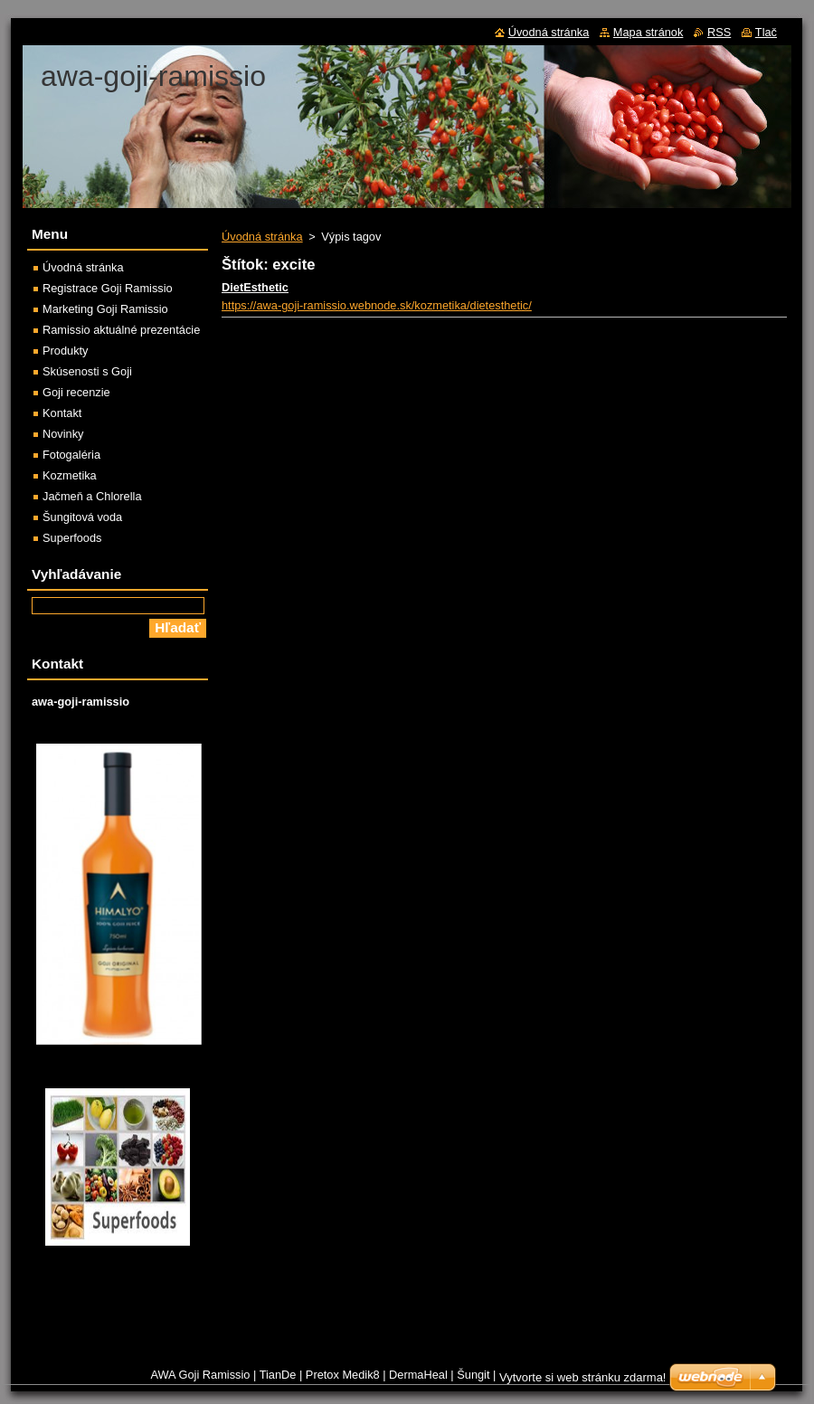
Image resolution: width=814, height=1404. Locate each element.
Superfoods (72, 538)
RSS (719, 32)
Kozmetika (70, 475)
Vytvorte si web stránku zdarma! (582, 1377)
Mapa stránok (648, 32)
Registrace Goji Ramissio (108, 288)
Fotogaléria (71, 454)
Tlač (766, 32)
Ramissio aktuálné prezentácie (121, 330)
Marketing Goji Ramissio (105, 309)
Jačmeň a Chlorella (92, 496)
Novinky (63, 434)
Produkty (66, 350)
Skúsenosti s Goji (87, 371)
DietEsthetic (255, 287)
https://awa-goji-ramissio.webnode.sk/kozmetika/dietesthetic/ (377, 305)
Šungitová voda (82, 517)
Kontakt (62, 413)
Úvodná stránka (262, 236)
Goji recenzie (76, 392)
